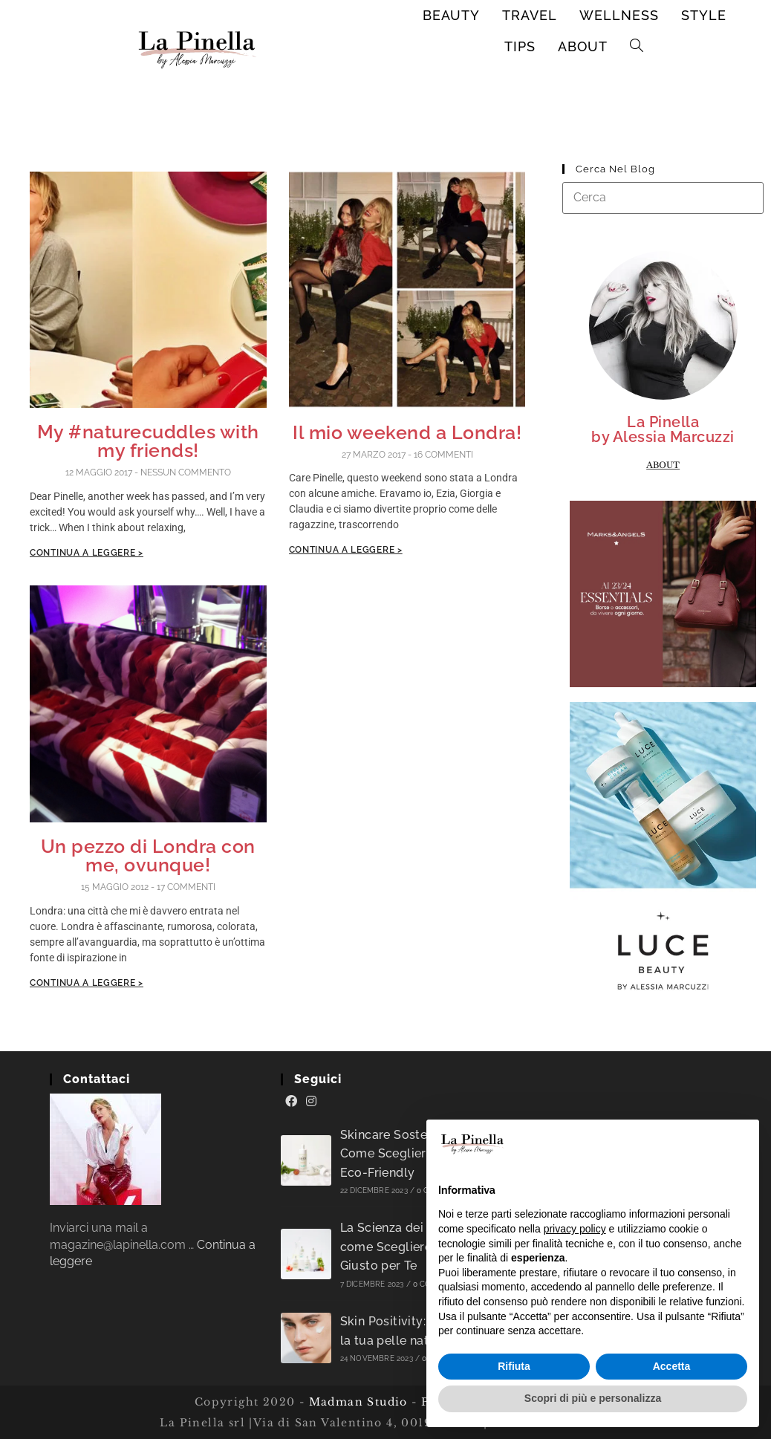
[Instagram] (311, 1102)
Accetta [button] (672, 1366)
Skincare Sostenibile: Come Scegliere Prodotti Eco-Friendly (412, 1154)
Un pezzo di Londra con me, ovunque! (148, 855)
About (663, 465)
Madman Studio (356, 1402)
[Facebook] (291, 1102)
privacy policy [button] (575, 1229)
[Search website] (637, 46)
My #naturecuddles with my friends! (148, 440)
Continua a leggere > (86, 553)
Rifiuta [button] (514, 1366)
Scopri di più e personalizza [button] (592, 1398)
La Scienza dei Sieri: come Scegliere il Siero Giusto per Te (408, 1247)
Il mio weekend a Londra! (407, 432)
